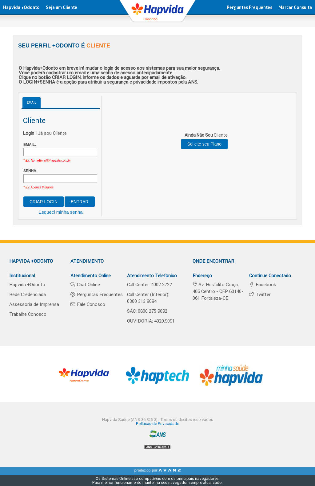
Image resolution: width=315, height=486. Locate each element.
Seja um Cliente (61, 8)
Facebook (265, 284)
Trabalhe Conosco (27, 314)
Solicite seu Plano (204, 144)
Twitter (262, 294)
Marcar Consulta (295, 8)
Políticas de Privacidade (157, 423)
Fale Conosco (90, 304)
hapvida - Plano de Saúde (157, 14)
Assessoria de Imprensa (34, 304)
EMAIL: (29, 144)
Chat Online (88, 284)
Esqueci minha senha (60, 212)
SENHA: (30, 171)
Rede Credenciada (27, 294)
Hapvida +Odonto (21, 8)
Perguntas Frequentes (249, 8)
